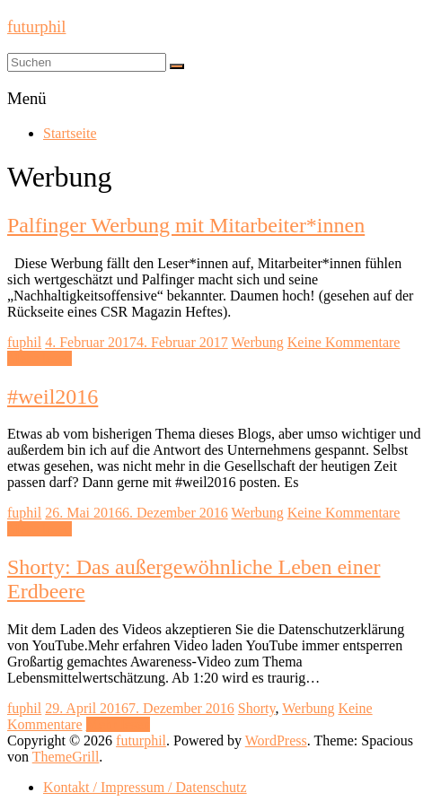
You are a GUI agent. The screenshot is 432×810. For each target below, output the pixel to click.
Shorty (257, 708)
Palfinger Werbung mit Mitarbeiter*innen (186, 225)
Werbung (257, 342)
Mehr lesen (39, 358)
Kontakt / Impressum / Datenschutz (145, 787)
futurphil (36, 26)
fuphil (24, 342)
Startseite (70, 133)
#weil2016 (52, 396)
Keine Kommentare (344, 342)
